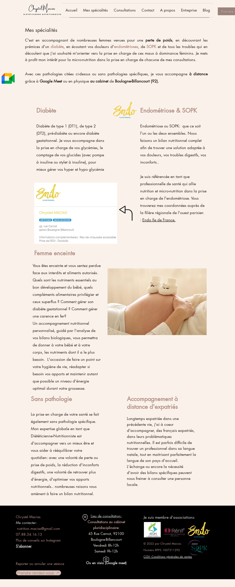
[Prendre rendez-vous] (38, 572)
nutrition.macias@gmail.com (38, 528)
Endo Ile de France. (159, 219)
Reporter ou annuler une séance (40, 563)
